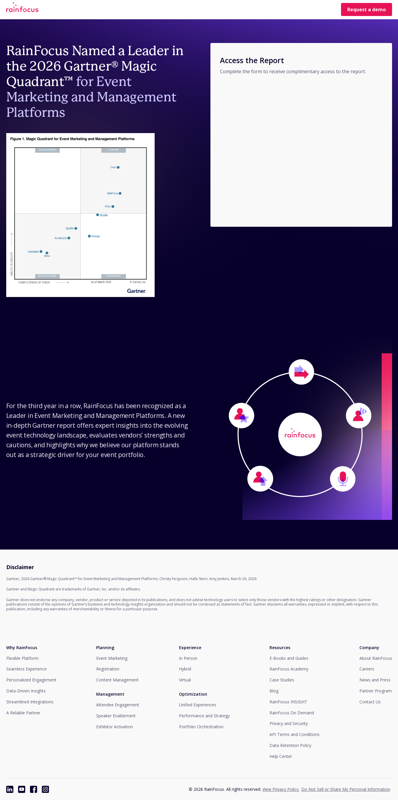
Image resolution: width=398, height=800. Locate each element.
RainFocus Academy (288, 669)
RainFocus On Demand (291, 713)
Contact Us (370, 702)
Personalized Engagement (31, 680)
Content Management (117, 680)
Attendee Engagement (117, 705)
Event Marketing (111, 658)
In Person (188, 658)
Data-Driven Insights (26, 691)
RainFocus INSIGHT (288, 702)
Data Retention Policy (290, 745)
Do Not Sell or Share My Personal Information (345, 789)
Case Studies (281, 680)
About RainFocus (375, 658)
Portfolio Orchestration (201, 726)
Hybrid (185, 669)
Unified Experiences (197, 705)
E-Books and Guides (288, 658)
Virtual (185, 680)
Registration (107, 669)
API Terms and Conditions (294, 734)
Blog (273, 691)
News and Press (375, 680)
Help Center (280, 756)
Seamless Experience (26, 669)
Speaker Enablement (116, 715)
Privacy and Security (288, 723)
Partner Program (375, 691)
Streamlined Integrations (29, 702)
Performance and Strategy (204, 715)
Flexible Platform (22, 658)
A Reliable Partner (23, 713)
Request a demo (366, 9)
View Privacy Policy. (280, 789)
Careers (366, 669)
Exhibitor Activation (114, 726)
